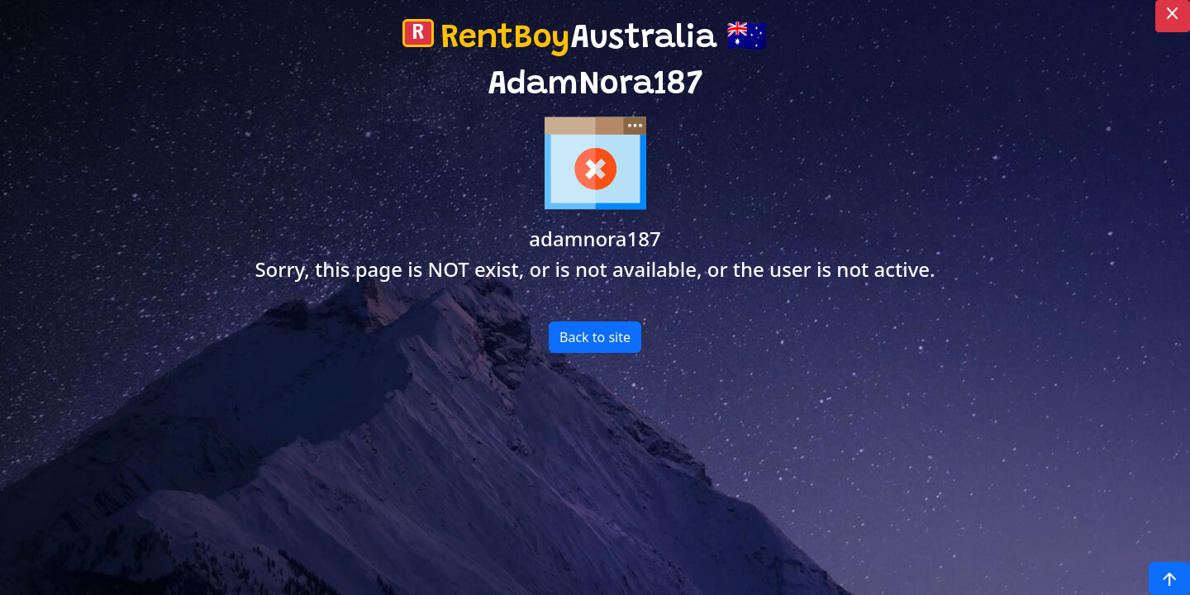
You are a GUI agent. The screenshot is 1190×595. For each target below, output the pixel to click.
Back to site (595, 337)
